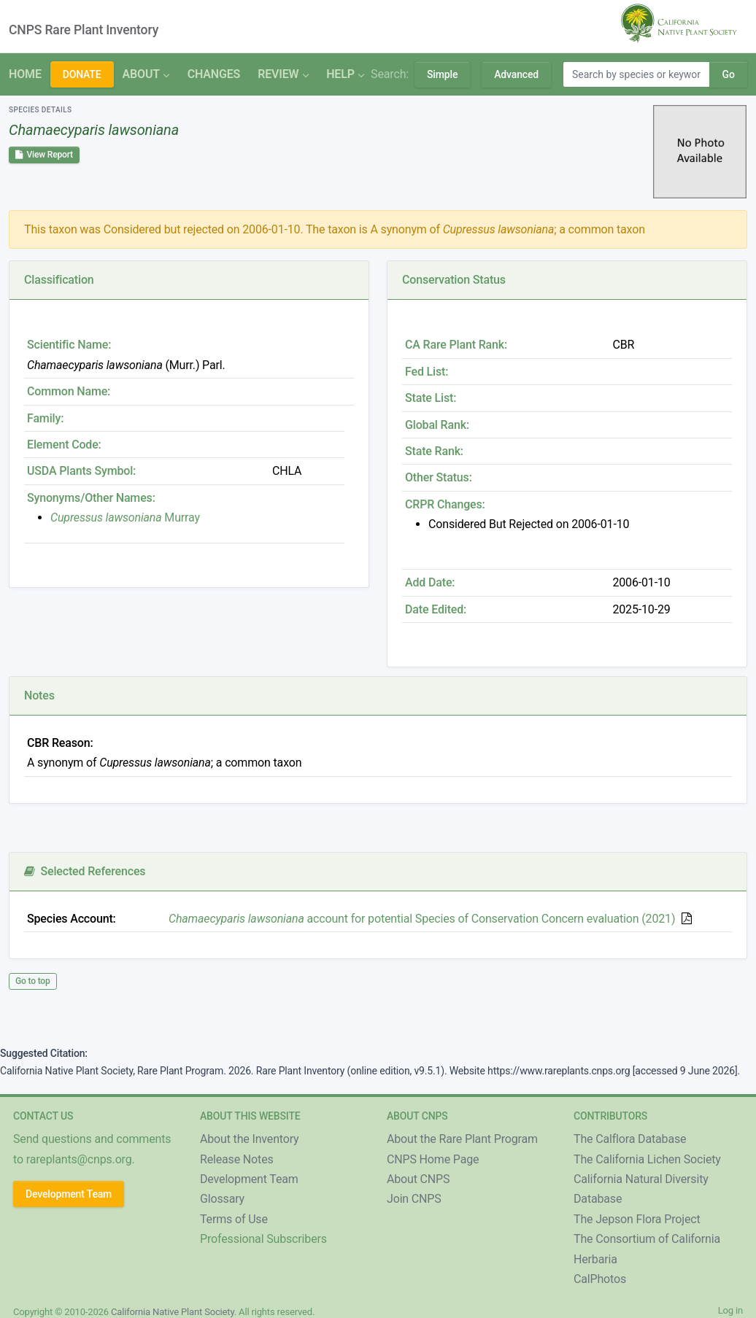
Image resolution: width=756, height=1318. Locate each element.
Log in (730, 1310)
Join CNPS (414, 1199)
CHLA (286, 471)
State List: (430, 398)
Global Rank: (437, 425)
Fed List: (426, 372)
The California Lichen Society (647, 1159)
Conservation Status (454, 280)
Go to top (32, 981)
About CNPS (418, 1179)
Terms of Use (234, 1219)
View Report (44, 155)
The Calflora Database (630, 1139)
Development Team (69, 1194)
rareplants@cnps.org (79, 1159)
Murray (125, 517)
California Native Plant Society (172, 1311)
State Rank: (434, 451)
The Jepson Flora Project (637, 1219)
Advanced (516, 74)
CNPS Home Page (433, 1159)
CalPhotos (600, 1279)
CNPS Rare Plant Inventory (83, 30)
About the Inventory (249, 1139)
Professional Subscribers (263, 1239)
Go (728, 74)
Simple (442, 74)
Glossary (222, 1199)
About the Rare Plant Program (462, 1139)
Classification (59, 280)
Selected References (84, 871)
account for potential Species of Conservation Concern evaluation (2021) (422, 919)
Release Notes (237, 1159)
